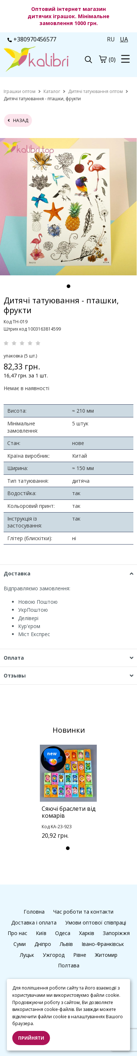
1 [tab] (68, 286)
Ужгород (54, 954)
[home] (20, 91)
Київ (41, 933)
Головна (34, 911)
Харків (86, 933)
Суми (19, 943)
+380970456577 (31, 39)
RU (111, 39)
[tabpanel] (68, 206)
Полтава (68, 965)
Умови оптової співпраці (95, 922)
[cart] (102, 59)
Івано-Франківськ (103, 943)
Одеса (62, 933)
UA (124, 39)
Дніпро (42, 943)
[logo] (36, 59)
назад (18, 120)
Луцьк (27, 954)
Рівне (79, 954)
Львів (66, 943)
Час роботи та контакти (83, 911)
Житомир (106, 954)
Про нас (17, 933)
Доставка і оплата (34, 922)
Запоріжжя (116, 933)
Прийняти (31, 1038)
